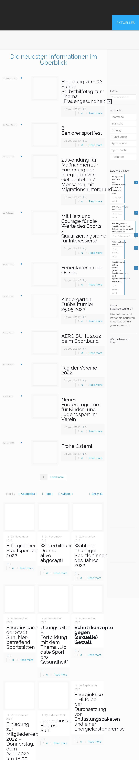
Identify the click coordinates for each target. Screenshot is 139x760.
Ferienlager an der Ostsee (82, 270)
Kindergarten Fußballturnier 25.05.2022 (77, 304)
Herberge (118, 156)
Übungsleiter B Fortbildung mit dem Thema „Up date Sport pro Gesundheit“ (55, 645)
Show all (95, 493)
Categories (27, 493)
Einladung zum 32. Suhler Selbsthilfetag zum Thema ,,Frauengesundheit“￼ (86, 91)
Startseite (118, 116)
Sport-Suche (119, 150)
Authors (65, 493)
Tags (48, 493)
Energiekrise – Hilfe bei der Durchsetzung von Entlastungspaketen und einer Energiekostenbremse (99, 712)
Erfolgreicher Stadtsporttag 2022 (22, 550)
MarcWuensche (86, 43)
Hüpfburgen (119, 136)
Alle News (63, 43)
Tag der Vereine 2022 (79, 370)
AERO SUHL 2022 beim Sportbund (81, 338)
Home (46, 43)
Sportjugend (119, 143)
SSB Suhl (117, 123)
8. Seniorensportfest (81, 130)
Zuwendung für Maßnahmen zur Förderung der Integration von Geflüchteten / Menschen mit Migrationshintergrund (86, 174)
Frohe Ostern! (76, 446)
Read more (95, 113)
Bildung (116, 130)
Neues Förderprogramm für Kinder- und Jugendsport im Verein (81, 409)
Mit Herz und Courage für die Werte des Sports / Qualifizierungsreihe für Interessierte (83, 228)
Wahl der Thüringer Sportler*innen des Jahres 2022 (90, 555)
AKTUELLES (125, 23)
